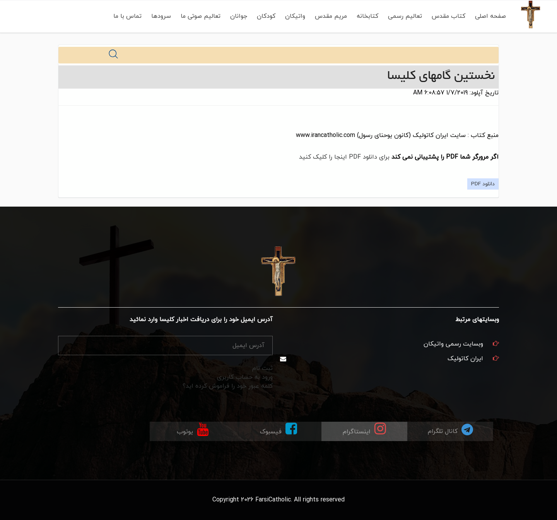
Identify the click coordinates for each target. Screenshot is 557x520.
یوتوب (192, 429)
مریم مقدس (331, 16)
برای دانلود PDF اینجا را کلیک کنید (344, 157)
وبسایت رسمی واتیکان (453, 344)
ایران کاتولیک (465, 358)
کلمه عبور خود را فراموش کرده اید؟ (228, 386)
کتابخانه (367, 16)
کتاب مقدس (448, 16)
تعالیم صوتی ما (200, 16)
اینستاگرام (364, 429)
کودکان (266, 16)
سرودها (161, 16)
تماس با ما (127, 16)
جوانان (238, 16)
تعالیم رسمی (405, 16)
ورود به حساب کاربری (245, 377)
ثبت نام (262, 368)
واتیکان (295, 16)
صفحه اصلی (490, 16)
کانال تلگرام (450, 429)
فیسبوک (278, 429)
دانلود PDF (483, 184)
